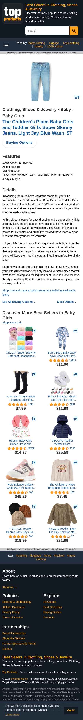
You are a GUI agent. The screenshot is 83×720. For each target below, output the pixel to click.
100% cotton (55, 46)
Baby (65, 109)
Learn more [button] (12, 714)
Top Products (10, 672)
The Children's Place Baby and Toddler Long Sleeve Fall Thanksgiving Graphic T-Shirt (62, 486)
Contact (7, 648)
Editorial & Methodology (16, 601)
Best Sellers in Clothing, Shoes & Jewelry (37, 657)
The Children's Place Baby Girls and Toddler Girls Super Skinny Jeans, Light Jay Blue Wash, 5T (37, 127)
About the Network (13, 638)
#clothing (21, 555)
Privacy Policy (10, 612)
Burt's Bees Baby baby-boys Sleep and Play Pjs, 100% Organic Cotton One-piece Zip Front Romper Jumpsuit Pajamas (62, 354)
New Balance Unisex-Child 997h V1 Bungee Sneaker (21, 486)
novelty (38, 46)
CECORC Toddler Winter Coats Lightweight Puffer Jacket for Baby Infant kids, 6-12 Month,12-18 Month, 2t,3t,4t (62, 442)
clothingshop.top (19, 678)
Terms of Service (12, 617)
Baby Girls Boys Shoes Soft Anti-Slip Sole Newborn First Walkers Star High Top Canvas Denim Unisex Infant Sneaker (62, 398)
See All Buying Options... (18, 301)
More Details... (66, 301)
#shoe (47, 555)
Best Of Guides (53, 607)
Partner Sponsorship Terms (19, 643)
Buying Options (19, 142)
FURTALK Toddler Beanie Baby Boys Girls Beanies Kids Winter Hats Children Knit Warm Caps (20, 530)
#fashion (59, 555)
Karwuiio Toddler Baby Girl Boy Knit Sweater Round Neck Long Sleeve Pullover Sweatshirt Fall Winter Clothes (62, 530)
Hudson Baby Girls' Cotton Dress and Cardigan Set (20, 442)
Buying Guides (52, 612)
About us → (9, 587)
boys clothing (71, 43)
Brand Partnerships (14, 633)
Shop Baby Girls (12, 322)
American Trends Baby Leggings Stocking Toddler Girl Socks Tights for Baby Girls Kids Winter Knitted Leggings (21, 398)
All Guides (50, 601)
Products (49, 617)
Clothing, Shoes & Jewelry (29, 109)
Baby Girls (13, 115)
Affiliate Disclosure (13, 607)
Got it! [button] (71, 710)
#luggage (35, 555)
